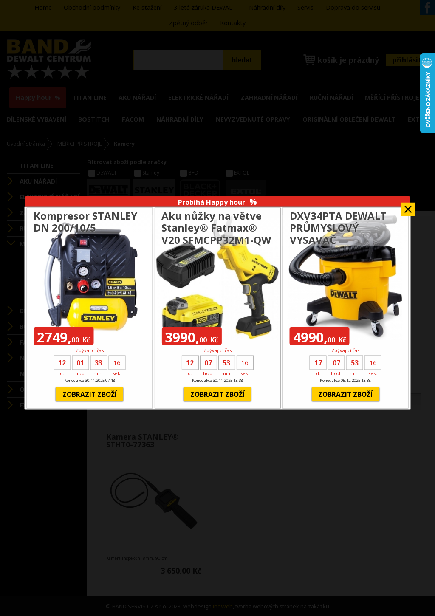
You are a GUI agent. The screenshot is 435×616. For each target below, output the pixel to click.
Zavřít (408, 207)
